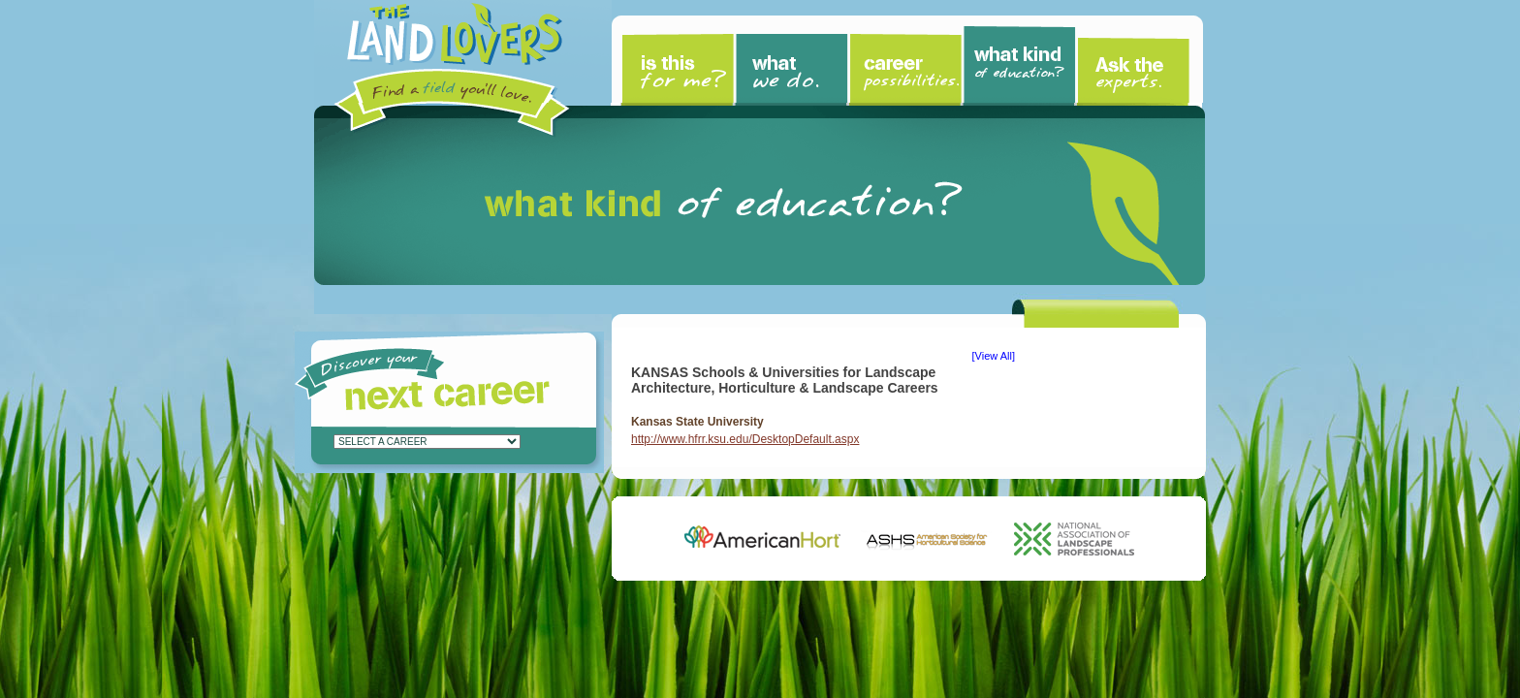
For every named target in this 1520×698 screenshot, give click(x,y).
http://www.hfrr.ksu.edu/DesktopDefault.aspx (745, 439)
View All (993, 356)
